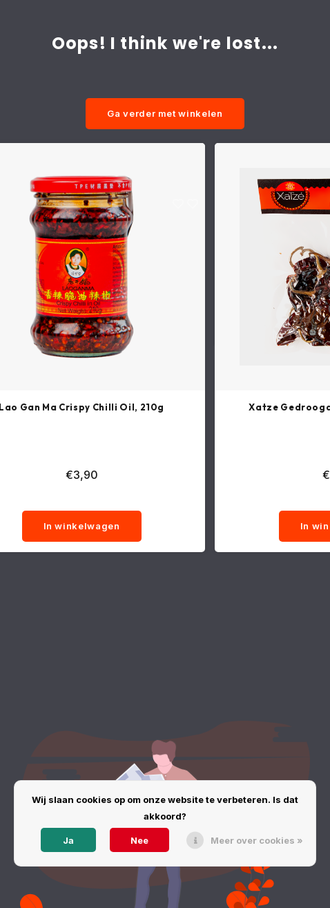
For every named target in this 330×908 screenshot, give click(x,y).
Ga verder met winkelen (164, 113)
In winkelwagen (81, 525)
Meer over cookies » (257, 840)
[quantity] (81, 497)
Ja (68, 840)
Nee (139, 840)
